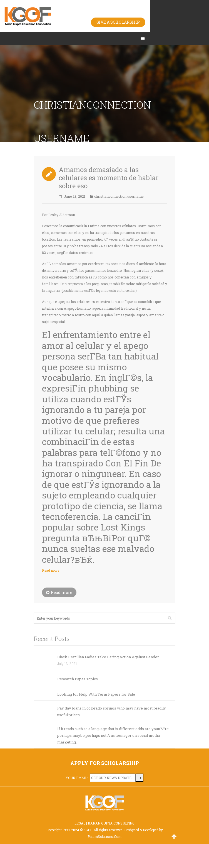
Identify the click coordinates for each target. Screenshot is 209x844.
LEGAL (79, 823)
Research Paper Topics (77, 678)
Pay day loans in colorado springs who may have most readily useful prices (111, 711)
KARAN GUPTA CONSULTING (111, 823)
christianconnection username (118, 196)
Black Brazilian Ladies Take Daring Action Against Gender (108, 656)
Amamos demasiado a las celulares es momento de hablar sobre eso (108, 177)
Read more (50, 570)
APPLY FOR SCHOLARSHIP (104, 763)
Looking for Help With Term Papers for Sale (96, 694)
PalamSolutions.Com (104, 836)
